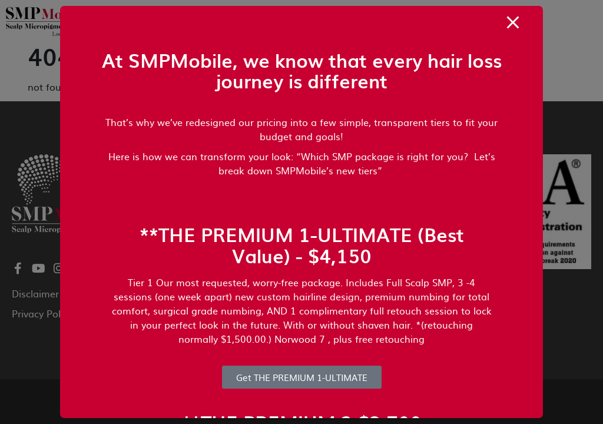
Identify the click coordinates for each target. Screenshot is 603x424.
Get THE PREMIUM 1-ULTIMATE (301, 377)
